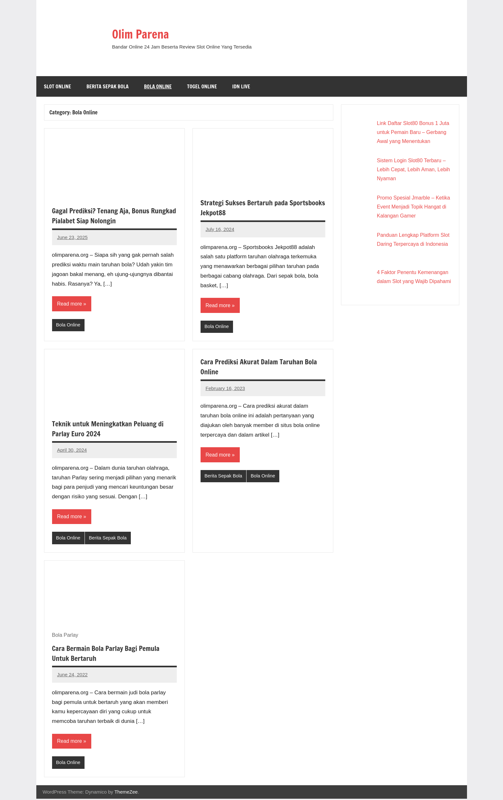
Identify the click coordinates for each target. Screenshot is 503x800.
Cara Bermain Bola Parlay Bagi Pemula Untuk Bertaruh (107, 654)
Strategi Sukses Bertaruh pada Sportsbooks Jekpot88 (246, 208)
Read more (70, 304)
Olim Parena (144, 33)
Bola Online (158, 86)
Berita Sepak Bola (107, 86)
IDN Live (241, 86)
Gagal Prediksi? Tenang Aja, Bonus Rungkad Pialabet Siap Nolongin (102, 216)
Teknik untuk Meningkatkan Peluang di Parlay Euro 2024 (109, 429)
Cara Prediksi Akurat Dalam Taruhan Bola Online (261, 367)
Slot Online (57, 86)
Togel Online (202, 86)
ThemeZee (126, 793)
